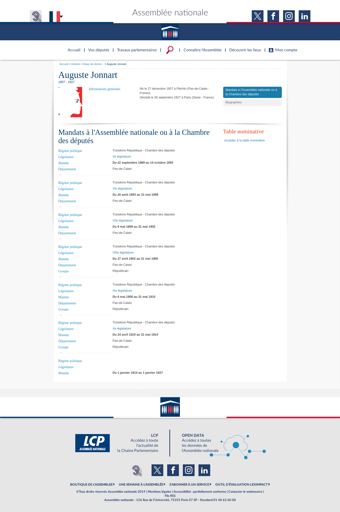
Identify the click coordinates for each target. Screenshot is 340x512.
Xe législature (122, 328)
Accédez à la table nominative (244, 140)
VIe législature (122, 188)
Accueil (64, 64)
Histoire (75, 64)
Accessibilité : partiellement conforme (200, 491)
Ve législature (122, 156)
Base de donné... (93, 64)
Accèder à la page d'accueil (72, 47)
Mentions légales (159, 491)
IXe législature (122, 290)
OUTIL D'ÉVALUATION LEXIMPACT (241, 484)
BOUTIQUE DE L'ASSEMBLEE (91, 484)
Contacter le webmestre (245, 491)
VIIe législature (123, 220)
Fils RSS (170, 495)
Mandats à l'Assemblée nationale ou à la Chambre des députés (251, 92)
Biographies (234, 102)
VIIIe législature (123, 252)
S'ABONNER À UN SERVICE (189, 484)
